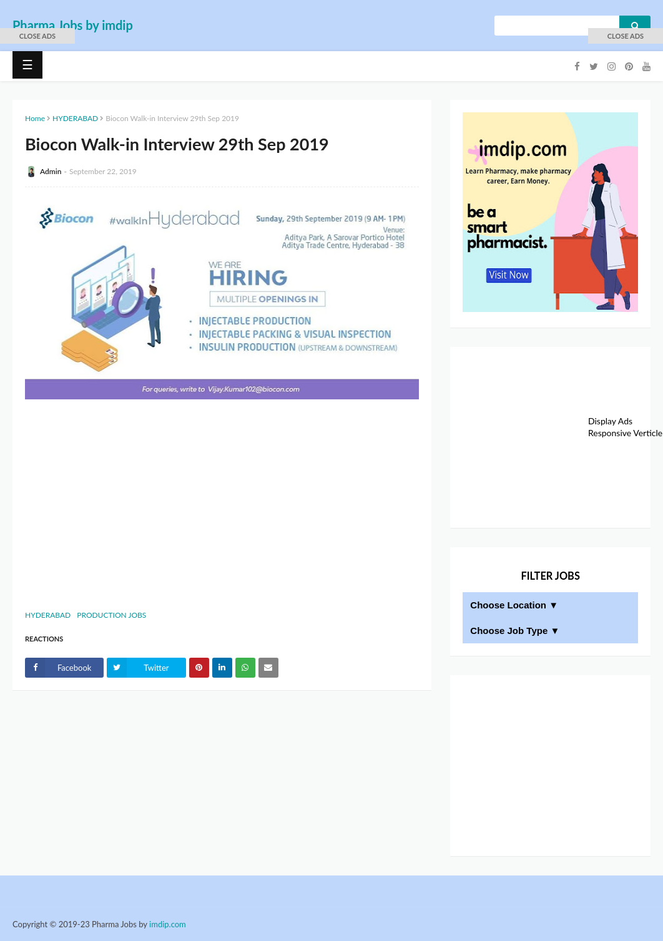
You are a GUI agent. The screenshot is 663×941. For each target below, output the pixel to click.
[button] (37, 36)
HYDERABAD (75, 118)
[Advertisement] (222, 503)
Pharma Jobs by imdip (72, 24)
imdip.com (167, 924)
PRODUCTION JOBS (111, 615)
